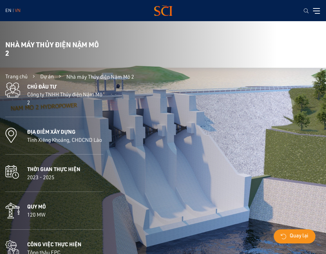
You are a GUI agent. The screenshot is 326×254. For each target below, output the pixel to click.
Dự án (47, 76)
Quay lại (294, 236)
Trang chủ (16, 76)
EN (8, 10)
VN (17, 10)
